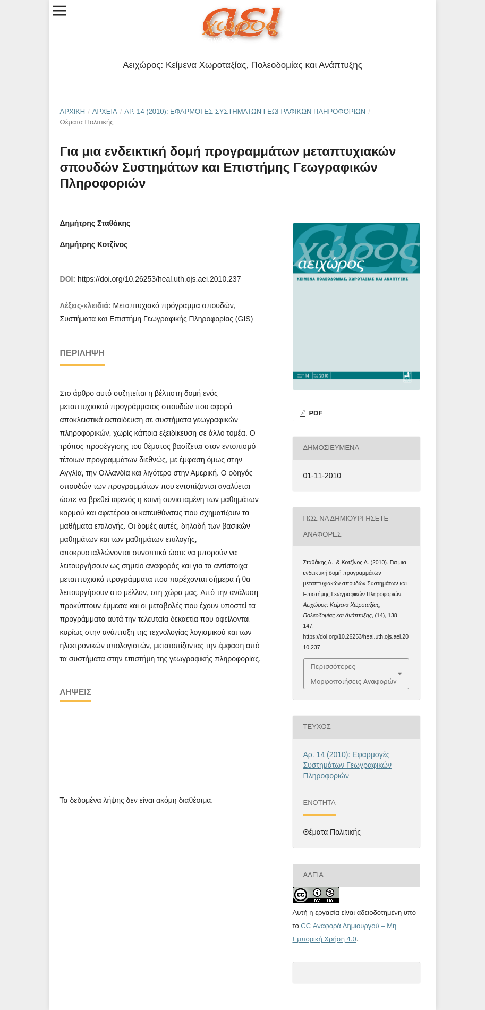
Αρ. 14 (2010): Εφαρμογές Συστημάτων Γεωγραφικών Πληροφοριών (244, 111)
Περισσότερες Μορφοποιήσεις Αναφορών (354, 673)
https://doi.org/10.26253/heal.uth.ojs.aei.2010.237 (159, 279)
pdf (315, 413)
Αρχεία (104, 111)
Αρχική (73, 111)
